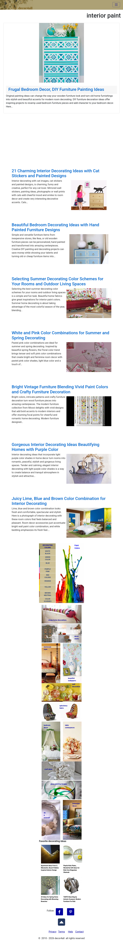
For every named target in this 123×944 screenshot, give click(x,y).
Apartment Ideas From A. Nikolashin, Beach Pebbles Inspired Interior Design (50, 868)
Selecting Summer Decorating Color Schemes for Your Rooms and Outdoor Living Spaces (57, 281)
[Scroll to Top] (61, 921)
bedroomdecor (47, 726)
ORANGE (47, 581)
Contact (79, 931)
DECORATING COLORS (48, 546)
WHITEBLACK (47, 552)
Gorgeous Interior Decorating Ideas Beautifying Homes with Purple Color (55, 447)
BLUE (48, 563)
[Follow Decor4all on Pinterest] (70, 912)
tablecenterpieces (70, 726)
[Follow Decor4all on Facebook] (59, 912)
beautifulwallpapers (72, 679)
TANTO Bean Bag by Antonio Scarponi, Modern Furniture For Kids (72, 899)
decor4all (18, 3)
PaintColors (77, 546)
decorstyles (77, 637)
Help (70, 931)
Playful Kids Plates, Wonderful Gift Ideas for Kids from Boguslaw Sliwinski (71, 869)
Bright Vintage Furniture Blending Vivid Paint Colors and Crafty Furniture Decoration (60, 389)
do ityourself (47, 815)
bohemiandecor (76, 805)
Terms (61, 931)
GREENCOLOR (47, 558)
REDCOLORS (48, 576)
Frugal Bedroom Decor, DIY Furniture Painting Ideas (56, 89)
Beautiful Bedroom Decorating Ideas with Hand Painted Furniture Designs (55, 227)
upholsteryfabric (63, 707)
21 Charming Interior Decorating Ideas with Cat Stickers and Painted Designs (55, 173)
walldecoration (76, 685)
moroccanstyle (47, 648)
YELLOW (48, 587)
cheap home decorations (57, 620)
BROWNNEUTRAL (47, 594)
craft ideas (48, 769)
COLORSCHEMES (47, 600)
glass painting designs (59, 784)
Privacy (52, 931)
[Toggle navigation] (116, 4)
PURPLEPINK (48, 570)
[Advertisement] (61, 136)
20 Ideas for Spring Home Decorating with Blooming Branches (49, 899)
